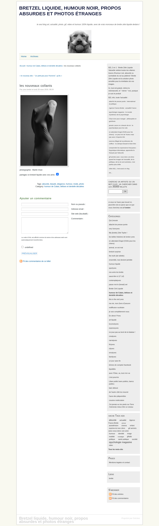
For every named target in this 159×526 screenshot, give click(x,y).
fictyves (112, 344)
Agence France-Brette (116, 108)
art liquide (112, 320)
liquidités (112, 369)
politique (112, 439)
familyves (112, 357)
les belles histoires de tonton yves (122, 237)
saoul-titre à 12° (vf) (116, 276)
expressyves (114, 328)
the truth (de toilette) (116, 256)
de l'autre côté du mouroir (118, 392)
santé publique (123, 439)
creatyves (112, 336)
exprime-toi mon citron (117, 428)
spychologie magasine (116, 112)
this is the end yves (116, 299)
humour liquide (114, 264)
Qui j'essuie (113, 220)
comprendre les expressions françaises (122, 148)
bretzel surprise (115, 252)
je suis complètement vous (119, 312)
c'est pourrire (114, 377)
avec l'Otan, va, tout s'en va (119, 373)
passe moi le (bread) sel (118, 284)
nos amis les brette (116, 272)
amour (124, 423)
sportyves (112, 268)
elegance (61, 184)
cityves (111, 348)
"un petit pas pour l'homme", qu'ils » (48, 76)
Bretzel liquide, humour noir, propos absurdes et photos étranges (70, 10)
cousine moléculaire (116, 400)
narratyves (113, 340)
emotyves (112, 353)
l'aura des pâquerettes (117, 396)
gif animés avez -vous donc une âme (121, 157)
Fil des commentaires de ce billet (37, 261)
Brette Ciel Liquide (116, 289)
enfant (132, 425)
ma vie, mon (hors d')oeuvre (119, 303)
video (111, 168)
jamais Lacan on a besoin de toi (120, 125)
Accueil (22, 66)
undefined (29, 247)
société (134, 439)
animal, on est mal (116, 247)
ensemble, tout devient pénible (120, 260)
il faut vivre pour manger (117, 119)
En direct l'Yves (115, 316)
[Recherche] (115, 191)
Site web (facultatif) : (80, 214)
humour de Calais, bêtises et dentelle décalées (45, 66)
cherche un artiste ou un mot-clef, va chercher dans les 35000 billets (123, 184)
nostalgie (121, 436)
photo (81, 184)
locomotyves (114, 324)
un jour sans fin (115, 361)
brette (111, 478)
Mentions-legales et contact (119, 462)
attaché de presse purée (117, 101)
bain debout (113, 388)
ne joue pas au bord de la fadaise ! (122, 332)
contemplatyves (115, 280)
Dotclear (136, 518)
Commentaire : (77, 219)
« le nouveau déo (26, 76)
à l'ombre (126, 208)
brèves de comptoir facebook (120, 365)
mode (75, 184)
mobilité (112, 436)
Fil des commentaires (120, 498)
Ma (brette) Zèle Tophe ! (118, 233)
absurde (45, 184)
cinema (124, 425)
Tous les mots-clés (116, 449)
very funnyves (114, 229)
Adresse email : (77, 209)
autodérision (113, 425)
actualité (123, 420)
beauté (53, 184)
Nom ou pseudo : (78, 204)
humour (69, 184)
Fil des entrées (117, 494)
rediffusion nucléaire (116, 307)
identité (121, 433)
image (129, 433)
